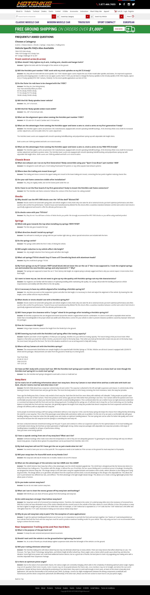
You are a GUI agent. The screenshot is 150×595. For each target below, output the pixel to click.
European (128, 22)
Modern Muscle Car (58, 22)
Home (37, 588)
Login (125, 11)
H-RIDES (86, 588)
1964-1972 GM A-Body (23, 51)
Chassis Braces (27, 45)
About (43, 588)
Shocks (36, 45)
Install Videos (94, 588)
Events (51, 11)
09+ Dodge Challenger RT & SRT (26, 56)
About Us (19, 11)
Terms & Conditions (108, 588)
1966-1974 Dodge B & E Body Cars (27, 54)
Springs (42, 45)
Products (28, 11)
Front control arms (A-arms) (30, 59)
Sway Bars (50, 45)
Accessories (74, 11)
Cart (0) (119, 11)
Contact (58, 11)
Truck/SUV (84, 22)
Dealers (44, 11)
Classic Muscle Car (27, 22)
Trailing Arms (60, 45)
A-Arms (17, 45)
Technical (36, 11)
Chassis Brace (22, 159)
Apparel (106, 11)
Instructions (84, 11)
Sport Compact (106, 22)
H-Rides (65, 11)
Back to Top (19, 579)
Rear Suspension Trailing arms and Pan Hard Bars (42, 526)
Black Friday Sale (96, 11)
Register (131, 11)
